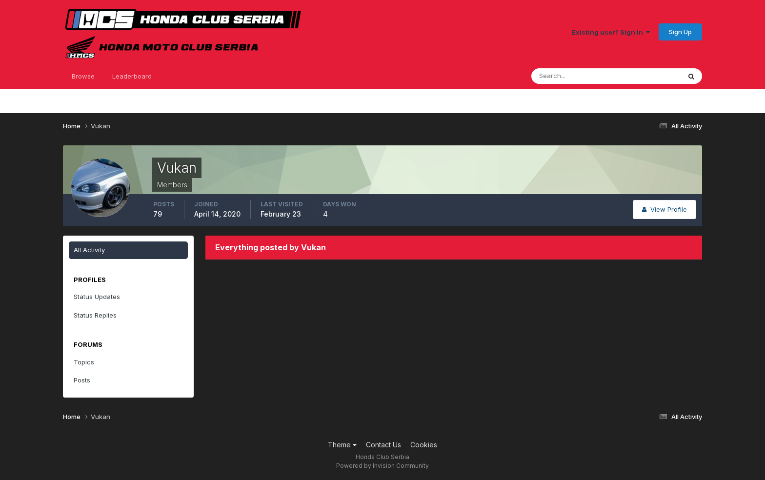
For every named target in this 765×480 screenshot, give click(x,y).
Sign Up (680, 32)
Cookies (423, 444)
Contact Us (383, 444)
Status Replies (95, 315)
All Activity (89, 250)
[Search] (574, 76)
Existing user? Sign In (611, 32)
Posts (82, 380)
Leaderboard (132, 76)
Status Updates (97, 296)
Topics (84, 362)
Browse (83, 76)
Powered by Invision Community (382, 465)
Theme (342, 444)
